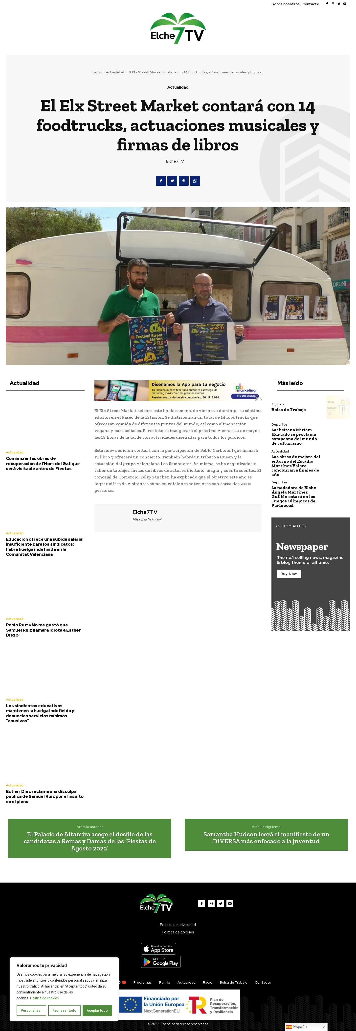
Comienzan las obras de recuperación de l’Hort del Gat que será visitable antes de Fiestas (43, 463)
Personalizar (31, 1010)
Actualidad (115, 72)
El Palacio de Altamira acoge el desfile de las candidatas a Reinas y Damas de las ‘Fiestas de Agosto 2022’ (90, 841)
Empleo (277, 404)
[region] (64, 989)
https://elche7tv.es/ (147, 519)
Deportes (279, 424)
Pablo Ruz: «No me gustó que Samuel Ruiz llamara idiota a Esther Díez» (43, 630)
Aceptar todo (97, 1010)
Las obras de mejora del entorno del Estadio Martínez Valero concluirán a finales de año (295, 465)
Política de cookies (44, 998)
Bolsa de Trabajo (288, 409)
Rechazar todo (64, 1010)
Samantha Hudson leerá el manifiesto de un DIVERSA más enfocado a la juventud (266, 837)
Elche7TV (175, 161)
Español (297, 1027)
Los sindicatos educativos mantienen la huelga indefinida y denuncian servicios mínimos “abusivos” (40, 713)
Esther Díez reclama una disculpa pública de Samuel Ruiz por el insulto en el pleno (45, 796)
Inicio (97, 72)
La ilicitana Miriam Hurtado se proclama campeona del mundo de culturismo (294, 436)
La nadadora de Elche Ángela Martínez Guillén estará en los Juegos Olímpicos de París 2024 (293, 496)
